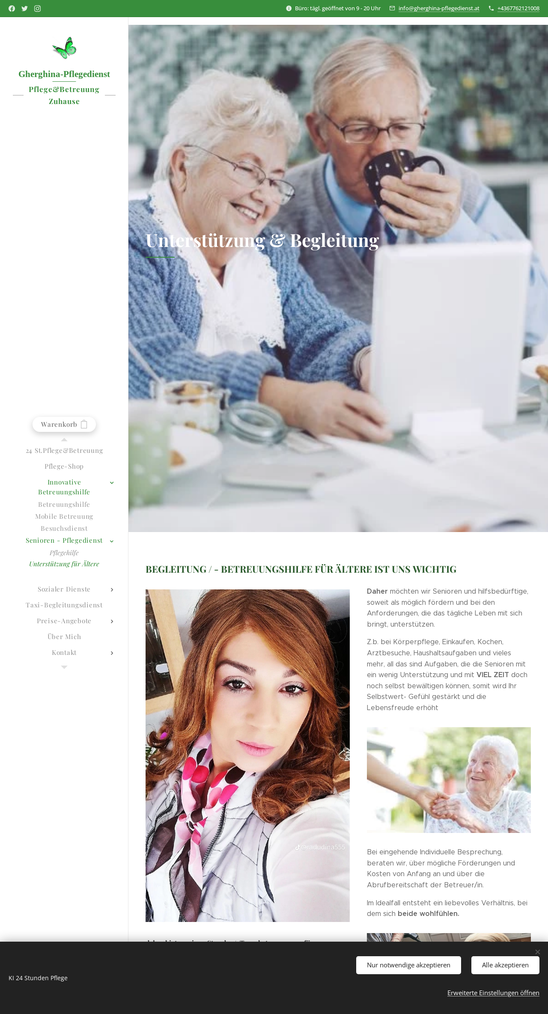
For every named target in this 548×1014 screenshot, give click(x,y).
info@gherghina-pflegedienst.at (439, 8)
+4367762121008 (518, 8)
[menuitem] (64, 450)
